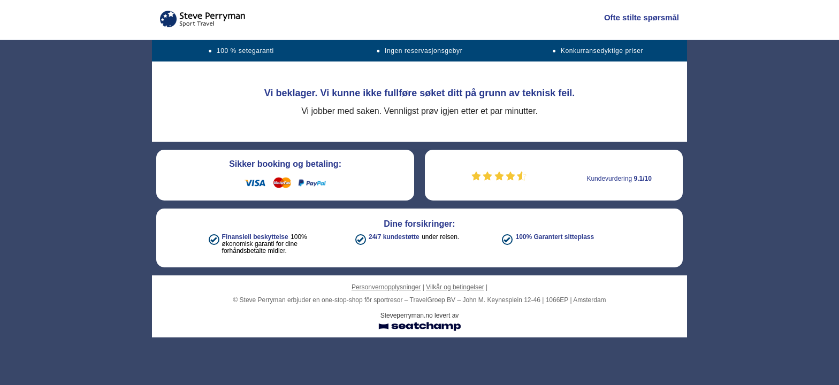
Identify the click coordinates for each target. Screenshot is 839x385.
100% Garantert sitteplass (554, 237)
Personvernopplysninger (386, 287)
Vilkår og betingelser (455, 287)
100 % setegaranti (245, 51)
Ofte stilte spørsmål (641, 17)
